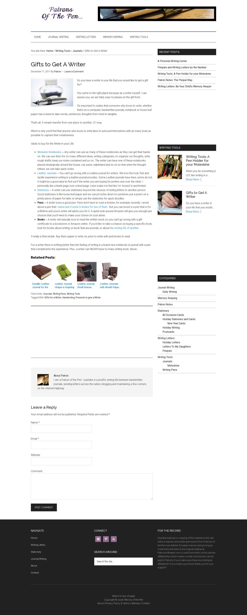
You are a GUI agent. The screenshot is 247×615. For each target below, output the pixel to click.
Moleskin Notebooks (49, 152)
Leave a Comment (74, 71)
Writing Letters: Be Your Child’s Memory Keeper (184, 86)
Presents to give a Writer (88, 297)
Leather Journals (47, 173)
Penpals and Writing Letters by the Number (182, 67)
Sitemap (135, 603)
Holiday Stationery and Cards (178, 319)
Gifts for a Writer (53, 297)
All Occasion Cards (173, 315)
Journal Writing (58, 37)
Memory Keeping (113, 37)
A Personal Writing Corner (172, 61)
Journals (77, 50)
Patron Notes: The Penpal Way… (176, 80)
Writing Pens (59, 293)
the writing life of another (124, 228)
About (34, 565)
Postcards (168, 331)
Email (35, 438)
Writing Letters (86, 37)
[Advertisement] (91, 331)
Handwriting (68, 297)
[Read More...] (193, 179)
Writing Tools (139, 37)
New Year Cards (176, 323)
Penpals (167, 350)
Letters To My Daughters (176, 346)
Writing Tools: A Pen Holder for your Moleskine (184, 73)
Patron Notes (165, 304)
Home (37, 37)
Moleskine (173, 365)
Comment (36, 471)
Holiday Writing (171, 327)
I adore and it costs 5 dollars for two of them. (83, 206)
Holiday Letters (171, 342)
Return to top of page (123, 596)
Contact (35, 572)
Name (35, 422)
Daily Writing (169, 291)
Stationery (43, 190)
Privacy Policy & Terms (117, 603)
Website (35, 455)
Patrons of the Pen (62, 13)
